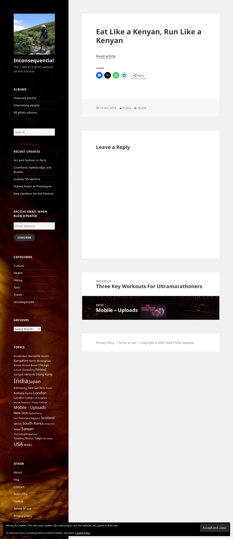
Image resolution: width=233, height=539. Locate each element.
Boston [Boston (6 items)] (26, 365)
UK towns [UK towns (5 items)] (48, 438)
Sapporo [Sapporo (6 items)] (35, 418)
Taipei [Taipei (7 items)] (17, 429)
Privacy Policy (105, 343)
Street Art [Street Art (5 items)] (49, 423)
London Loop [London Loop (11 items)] (23, 398)
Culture (19, 266)
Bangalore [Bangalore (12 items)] (21, 360)
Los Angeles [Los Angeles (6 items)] (40, 397)
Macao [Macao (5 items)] (17, 402)
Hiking (18, 280)
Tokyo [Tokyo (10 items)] (38, 438)
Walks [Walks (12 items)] (28, 445)
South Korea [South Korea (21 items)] (33, 423)
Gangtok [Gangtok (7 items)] (19, 374)
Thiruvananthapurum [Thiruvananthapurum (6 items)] (25, 434)
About (18, 472)
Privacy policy (23, 516)
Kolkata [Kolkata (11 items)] (19, 393)
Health (18, 273)
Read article (105, 56)
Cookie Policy (82, 533)
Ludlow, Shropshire (27, 179)
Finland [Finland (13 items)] (40, 369)
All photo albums (25, 112)
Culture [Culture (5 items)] (18, 369)
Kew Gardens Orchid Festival (34, 193)
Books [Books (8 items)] (17, 365)
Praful (127, 108)
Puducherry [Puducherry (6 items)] (35, 413)
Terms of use (22, 508)
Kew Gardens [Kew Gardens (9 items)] (36, 388)
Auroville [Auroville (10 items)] (34, 356)
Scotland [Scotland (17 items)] (48, 417)
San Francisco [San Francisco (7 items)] (22, 418)
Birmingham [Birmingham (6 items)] (44, 360)
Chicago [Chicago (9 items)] (43, 365)
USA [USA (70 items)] (18, 444)
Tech (17, 287)
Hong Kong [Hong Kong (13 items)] (44, 374)
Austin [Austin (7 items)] (45, 356)
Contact (19, 487)
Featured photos (25, 98)
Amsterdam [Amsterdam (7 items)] (20, 356)
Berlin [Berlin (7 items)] (32, 361)
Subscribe (24, 237)
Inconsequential (34, 60)
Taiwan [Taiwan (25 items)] (27, 428)
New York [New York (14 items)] (21, 413)
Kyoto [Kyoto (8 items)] (28, 393)
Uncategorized (24, 302)
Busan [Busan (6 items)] (34, 365)
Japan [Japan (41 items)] (35, 381)
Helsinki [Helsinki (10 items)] (29, 374)
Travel (18, 295)
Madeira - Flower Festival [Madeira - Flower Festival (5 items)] (34, 402)
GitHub (18, 501)
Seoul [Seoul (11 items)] (18, 423)
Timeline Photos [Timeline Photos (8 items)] (24, 438)
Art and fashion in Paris (30, 160)
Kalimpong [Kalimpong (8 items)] (20, 388)
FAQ (16, 480)
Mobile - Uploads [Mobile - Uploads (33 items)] (30, 407)
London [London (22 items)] (40, 392)
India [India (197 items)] (21, 381)
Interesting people (27, 105)
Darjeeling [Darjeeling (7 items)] (28, 369)
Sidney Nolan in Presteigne (32, 186)
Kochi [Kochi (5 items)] (49, 388)
